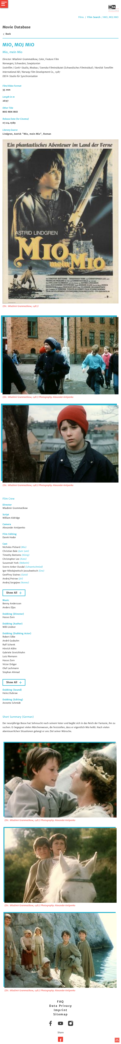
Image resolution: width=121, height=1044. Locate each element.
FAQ (60, 1001)
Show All (12, 592)
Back (7, 33)
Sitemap (60, 1014)
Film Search (93, 17)
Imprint (60, 1010)
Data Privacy (60, 1006)
